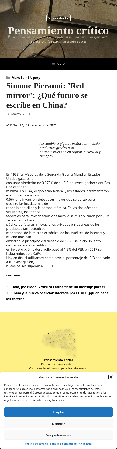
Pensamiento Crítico (58, 360)
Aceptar (58, 412)
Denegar (58, 423)
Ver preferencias (58, 435)
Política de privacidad (63, 443)
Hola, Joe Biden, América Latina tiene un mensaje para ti (58, 287)
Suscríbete (58, 18)
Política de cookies (36, 443)
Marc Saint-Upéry (26, 77)
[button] (111, 377)
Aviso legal (85, 443)
